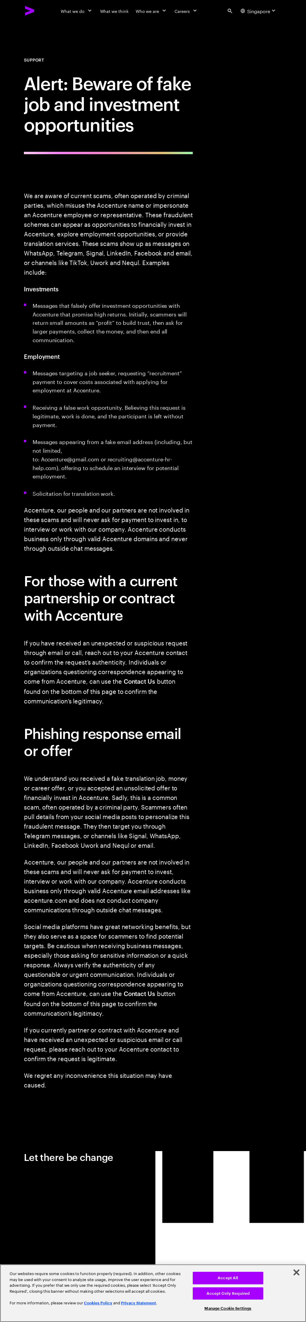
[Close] (296, 1272)
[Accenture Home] (30, 11)
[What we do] (76, 11)
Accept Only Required (228, 1293)
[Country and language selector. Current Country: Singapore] (258, 11)
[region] (153, 1293)
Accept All (228, 1278)
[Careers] (186, 11)
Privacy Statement (138, 1303)
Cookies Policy (98, 1303)
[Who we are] (151, 11)
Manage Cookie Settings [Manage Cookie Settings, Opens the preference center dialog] (227, 1308)
